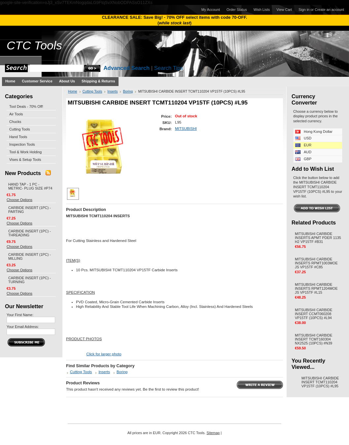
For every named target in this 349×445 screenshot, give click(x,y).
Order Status (237, 10)
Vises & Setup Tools (25, 160)
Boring (128, 91)
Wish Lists (262, 10)
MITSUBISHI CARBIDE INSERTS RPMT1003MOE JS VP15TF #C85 (316, 263)
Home (72, 91)
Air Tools (16, 114)
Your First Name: (20, 315)
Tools (34, 45)
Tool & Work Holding (25, 152)
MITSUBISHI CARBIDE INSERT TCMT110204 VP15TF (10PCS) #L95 (320, 382)
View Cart (284, 10)
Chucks (15, 122)
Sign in (303, 10)
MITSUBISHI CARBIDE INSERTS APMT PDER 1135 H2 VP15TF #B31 (318, 238)
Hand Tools (18, 137)
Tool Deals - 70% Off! (26, 106)
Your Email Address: (23, 327)
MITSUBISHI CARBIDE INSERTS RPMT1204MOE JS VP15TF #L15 (316, 288)
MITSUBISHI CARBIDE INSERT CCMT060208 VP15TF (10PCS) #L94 (313, 314)
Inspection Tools (22, 144)
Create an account (329, 10)
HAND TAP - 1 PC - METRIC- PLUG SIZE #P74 (30, 186)
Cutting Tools (19, 129)
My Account (210, 10)
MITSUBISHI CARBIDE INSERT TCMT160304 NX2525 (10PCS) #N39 (313, 339)
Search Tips (168, 68)
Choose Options (19, 200)
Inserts (112, 91)
